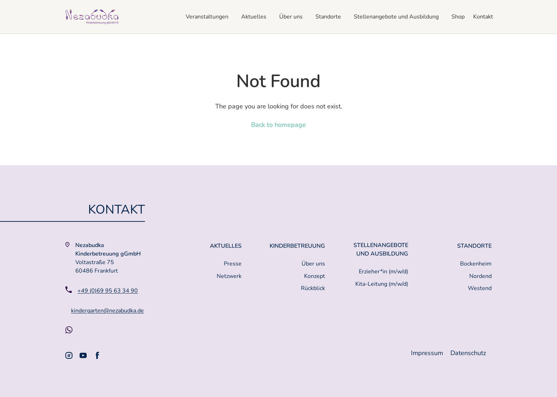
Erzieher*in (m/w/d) (383, 271)
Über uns (291, 17)
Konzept (314, 276)
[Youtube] (83, 355)
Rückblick (313, 288)
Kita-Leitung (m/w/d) (381, 284)
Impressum (428, 353)
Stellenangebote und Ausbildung (396, 17)
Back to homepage (278, 124)
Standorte (328, 17)
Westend (480, 288)
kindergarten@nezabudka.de (107, 311)
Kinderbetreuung (297, 246)
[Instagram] (68, 355)
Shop (458, 17)
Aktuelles (253, 17)
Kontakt (483, 17)
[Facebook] (97, 355)
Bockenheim (476, 264)
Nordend (480, 276)
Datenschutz (468, 353)
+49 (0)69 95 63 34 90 (107, 291)
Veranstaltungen (207, 17)
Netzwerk (229, 276)
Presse (233, 264)
